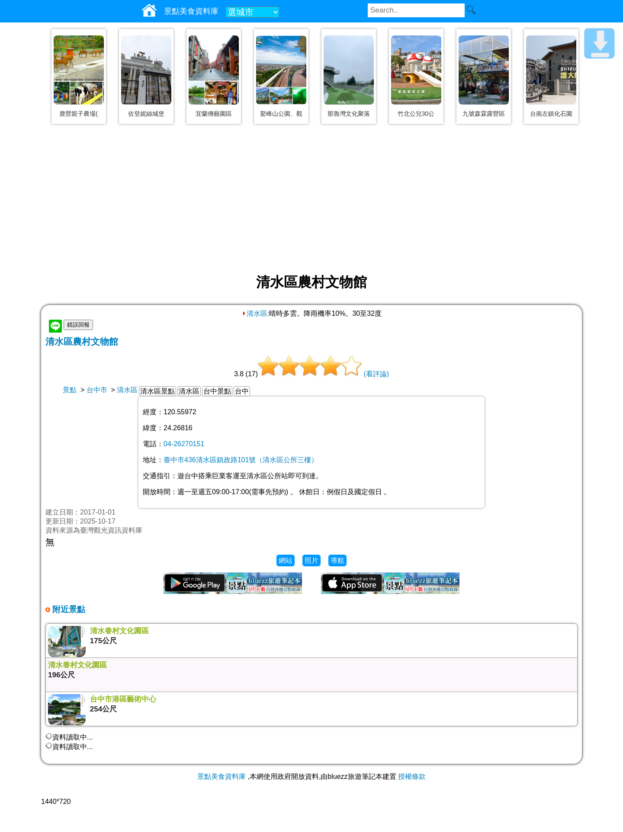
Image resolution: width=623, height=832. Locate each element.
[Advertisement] (311, 199)
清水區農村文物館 (81, 341)
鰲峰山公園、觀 (281, 113)
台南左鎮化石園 (551, 113)
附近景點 (67, 609)
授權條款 (412, 776)
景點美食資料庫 (221, 776)
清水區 (254, 313)
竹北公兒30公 (416, 113)
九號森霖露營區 (483, 113)
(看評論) (376, 374)
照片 (311, 560)
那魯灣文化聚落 (349, 113)
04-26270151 (184, 444)
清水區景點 (157, 391)
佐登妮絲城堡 (146, 113)
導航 (337, 560)
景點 (70, 390)
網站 (285, 560)
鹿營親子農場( (78, 113)
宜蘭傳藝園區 (214, 113)
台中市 (97, 390)
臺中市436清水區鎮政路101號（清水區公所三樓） (241, 460)
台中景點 (217, 391)
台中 (242, 391)
